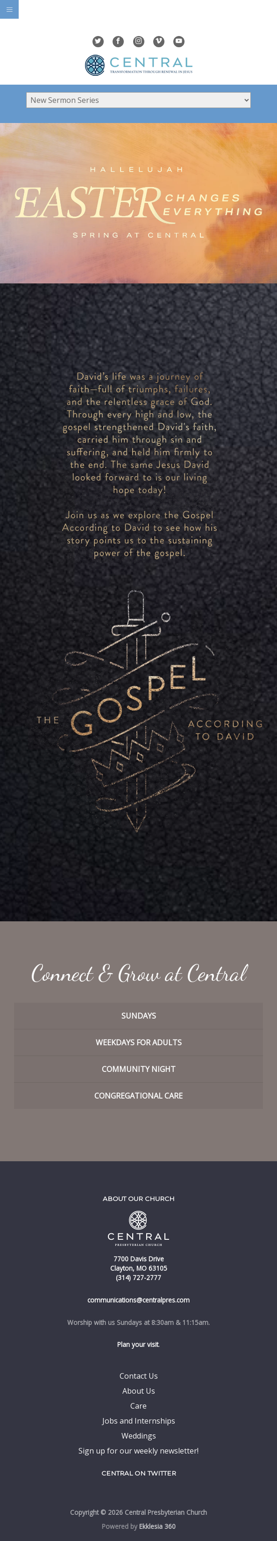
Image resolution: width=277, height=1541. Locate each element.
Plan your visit (137, 1344)
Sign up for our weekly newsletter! (138, 1451)
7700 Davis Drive (139, 1258)
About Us (138, 1391)
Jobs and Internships (138, 1421)
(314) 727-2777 (138, 1277)
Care (138, 1406)
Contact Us (139, 1376)
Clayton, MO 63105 (138, 1268)
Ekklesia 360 (157, 1526)
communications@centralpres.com (138, 1299)
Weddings (138, 1436)
